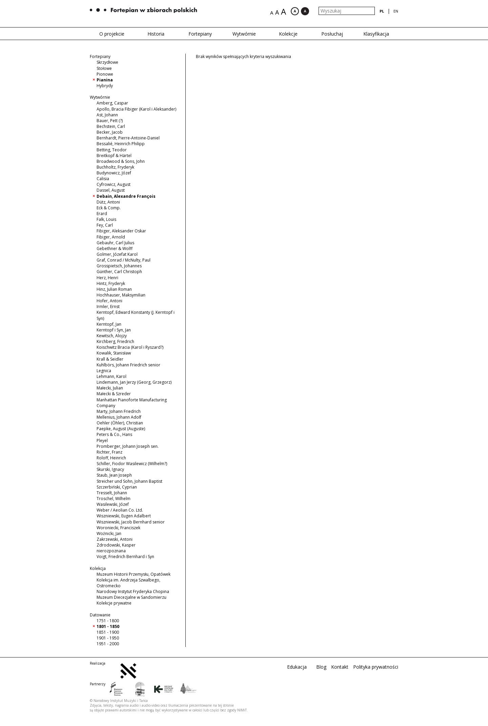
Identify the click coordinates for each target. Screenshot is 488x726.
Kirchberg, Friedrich (115, 341)
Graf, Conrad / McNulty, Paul (123, 260)
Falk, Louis (106, 219)
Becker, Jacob (110, 132)
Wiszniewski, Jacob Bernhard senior (131, 522)
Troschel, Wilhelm (113, 498)
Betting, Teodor (112, 150)
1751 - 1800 (108, 621)
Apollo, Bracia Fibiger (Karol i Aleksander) (136, 109)
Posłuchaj (332, 34)
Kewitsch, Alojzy (112, 336)
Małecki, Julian (110, 388)
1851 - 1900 (108, 632)
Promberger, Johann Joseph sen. (128, 446)
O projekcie (111, 34)
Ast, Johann (107, 115)
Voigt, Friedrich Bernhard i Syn (125, 556)
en (395, 11)
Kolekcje (288, 34)
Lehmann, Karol (111, 376)
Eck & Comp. (109, 208)
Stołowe (104, 68)
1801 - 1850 (108, 626)
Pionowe (105, 74)
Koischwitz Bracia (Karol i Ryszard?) (130, 347)
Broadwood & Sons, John (121, 161)
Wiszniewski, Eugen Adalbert (124, 516)
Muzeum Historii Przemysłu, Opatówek (133, 574)
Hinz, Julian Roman (114, 289)
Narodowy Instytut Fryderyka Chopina (133, 591)
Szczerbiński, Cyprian (117, 487)
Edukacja (297, 667)
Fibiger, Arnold (111, 237)
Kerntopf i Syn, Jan (114, 330)
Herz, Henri (107, 278)
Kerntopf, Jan (109, 324)
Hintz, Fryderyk (111, 283)
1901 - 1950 (108, 638)
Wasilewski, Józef (113, 504)
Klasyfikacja (376, 34)
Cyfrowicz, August (113, 184)
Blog (321, 667)
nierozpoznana (111, 551)
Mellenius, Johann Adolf (119, 417)
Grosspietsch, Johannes (119, 266)
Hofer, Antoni (109, 301)
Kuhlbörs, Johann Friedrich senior (128, 365)
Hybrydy (105, 86)
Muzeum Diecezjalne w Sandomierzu (131, 597)
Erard (102, 213)
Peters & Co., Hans (114, 434)
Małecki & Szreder (114, 394)
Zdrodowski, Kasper (116, 545)
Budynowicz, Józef (114, 173)
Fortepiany (200, 34)
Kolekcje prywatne (114, 603)
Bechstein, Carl (111, 126)
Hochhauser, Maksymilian (121, 295)
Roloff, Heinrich (111, 458)
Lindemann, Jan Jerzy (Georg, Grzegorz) (134, 382)
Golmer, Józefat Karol (117, 254)
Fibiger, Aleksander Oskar (121, 231)
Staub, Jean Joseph (114, 475)
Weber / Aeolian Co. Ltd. (120, 510)
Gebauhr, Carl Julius (115, 243)
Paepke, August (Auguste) (121, 429)
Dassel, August (111, 190)
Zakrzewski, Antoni (115, 539)
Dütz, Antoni (108, 202)
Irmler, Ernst (108, 306)
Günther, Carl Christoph (119, 271)
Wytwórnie (244, 34)
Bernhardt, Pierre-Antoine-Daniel (128, 138)
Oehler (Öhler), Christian (120, 423)
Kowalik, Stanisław (114, 353)
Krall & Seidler (110, 359)
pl (382, 11)
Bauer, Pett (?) (110, 120)
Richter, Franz (109, 452)
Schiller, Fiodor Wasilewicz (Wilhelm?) (132, 463)
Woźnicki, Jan (109, 533)
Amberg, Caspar (112, 103)
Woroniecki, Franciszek (118, 528)
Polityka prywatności (375, 667)
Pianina (105, 80)
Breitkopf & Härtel (114, 155)
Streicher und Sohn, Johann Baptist (129, 481)
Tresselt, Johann (112, 493)
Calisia (103, 179)
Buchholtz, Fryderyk (115, 167)
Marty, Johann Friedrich (119, 411)
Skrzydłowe (107, 62)
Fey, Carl (105, 225)
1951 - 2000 (108, 644)
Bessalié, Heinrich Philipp (121, 144)
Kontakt (339, 667)
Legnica (104, 371)
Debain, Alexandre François (126, 196)
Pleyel (102, 440)
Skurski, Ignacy (110, 469)
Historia (155, 34)
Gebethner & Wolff (115, 248)
